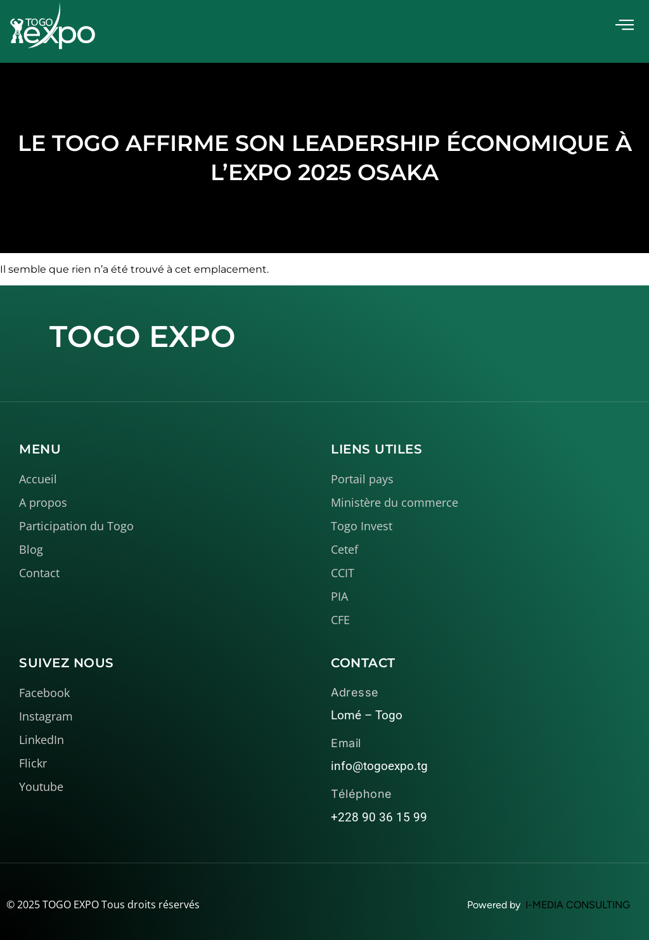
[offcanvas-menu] (624, 25)
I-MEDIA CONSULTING (577, 905)
